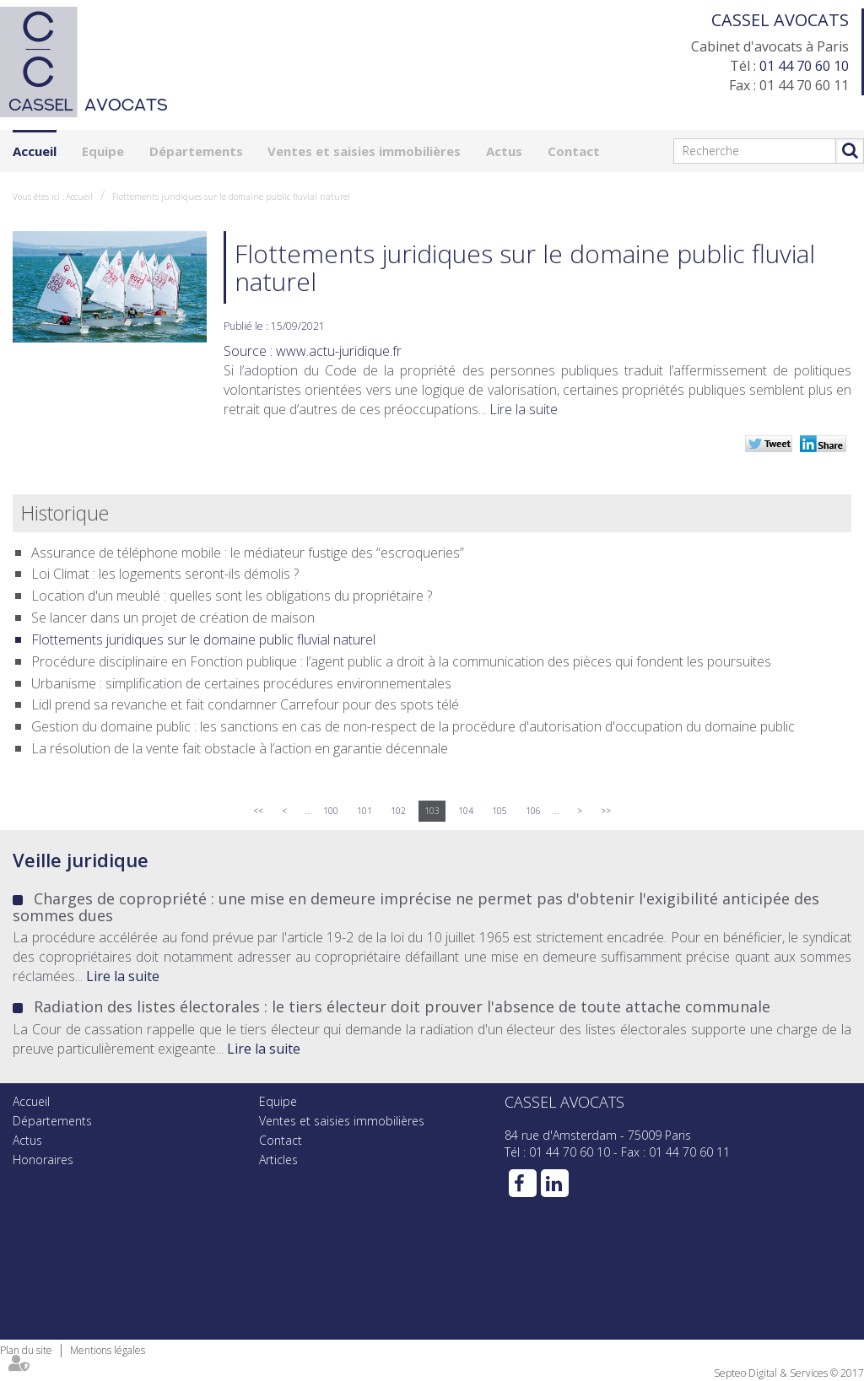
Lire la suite (523, 409)
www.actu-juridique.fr (339, 351)
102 (398, 811)
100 (330, 811)
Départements (196, 151)
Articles (278, 1160)
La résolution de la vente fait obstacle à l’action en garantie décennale (239, 748)
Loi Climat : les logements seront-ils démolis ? (165, 573)
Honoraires (43, 1160)
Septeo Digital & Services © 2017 (789, 1373)
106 (533, 811)
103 (432, 811)
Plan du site (26, 1350)
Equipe (103, 151)
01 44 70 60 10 (804, 66)
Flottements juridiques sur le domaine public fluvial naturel (231, 196)
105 (499, 811)
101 (364, 811)
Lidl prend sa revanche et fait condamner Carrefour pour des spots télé (245, 704)
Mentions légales (107, 1350)
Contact (574, 151)
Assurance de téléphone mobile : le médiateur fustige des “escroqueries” (247, 552)
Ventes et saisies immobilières (364, 151)
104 (465, 811)
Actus (504, 151)
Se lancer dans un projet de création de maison (173, 617)
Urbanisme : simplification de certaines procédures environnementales (241, 683)
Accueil (35, 151)
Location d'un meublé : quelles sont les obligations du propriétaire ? (231, 595)
